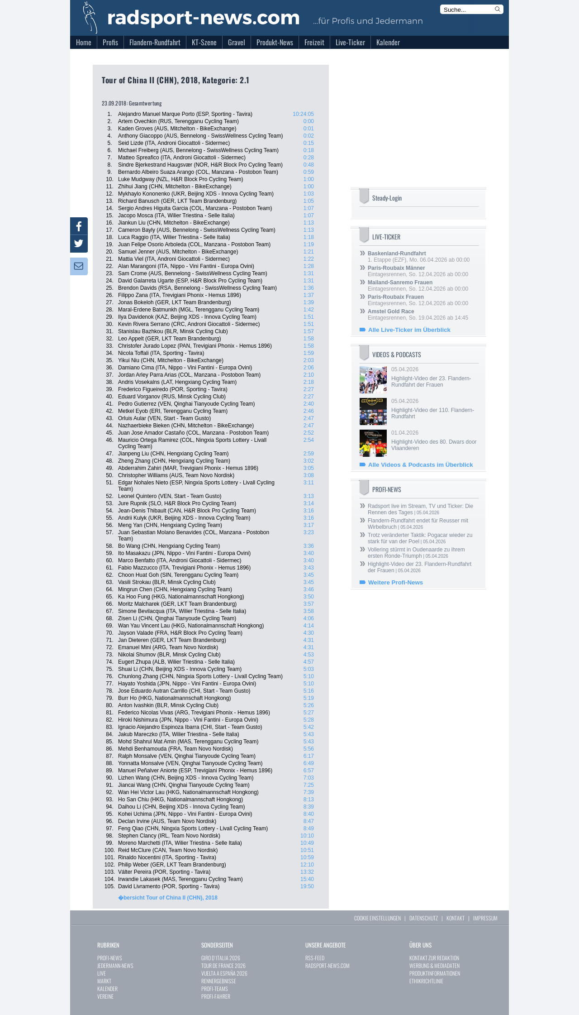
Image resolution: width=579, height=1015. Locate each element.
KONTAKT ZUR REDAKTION (434, 958)
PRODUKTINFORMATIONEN (434, 973)
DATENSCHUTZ (423, 918)
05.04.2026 (434, 377)
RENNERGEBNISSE (218, 981)
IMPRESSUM (485, 918)
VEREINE (105, 996)
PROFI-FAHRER (215, 996)
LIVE (101, 973)
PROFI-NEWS (109, 958)
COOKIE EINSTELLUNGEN (377, 918)
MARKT (104, 981)
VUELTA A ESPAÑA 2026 (224, 973)
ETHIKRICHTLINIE (426, 981)
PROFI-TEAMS (214, 988)
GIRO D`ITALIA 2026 (220, 958)
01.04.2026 (434, 440)
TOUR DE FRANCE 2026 (223, 965)
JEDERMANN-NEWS (115, 965)
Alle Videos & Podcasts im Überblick (420, 464)
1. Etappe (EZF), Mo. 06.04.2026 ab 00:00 (419, 256)
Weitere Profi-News (395, 582)
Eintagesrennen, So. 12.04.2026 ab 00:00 (418, 271)
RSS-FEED (314, 958)
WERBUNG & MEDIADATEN (434, 965)
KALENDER (107, 988)
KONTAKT (455, 918)
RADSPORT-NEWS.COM (327, 965)
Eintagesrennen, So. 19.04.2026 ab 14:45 (418, 314)
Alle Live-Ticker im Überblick (409, 329)
